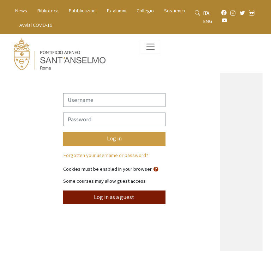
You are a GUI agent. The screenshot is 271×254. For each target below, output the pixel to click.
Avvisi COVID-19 (35, 25)
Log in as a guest (114, 197)
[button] (157, 169)
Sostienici (174, 10)
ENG (207, 21)
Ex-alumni (116, 10)
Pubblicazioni (83, 10)
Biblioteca (48, 10)
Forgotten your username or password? (105, 155)
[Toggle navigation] (150, 47)
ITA (206, 13)
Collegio (145, 10)
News (21, 10)
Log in (114, 138)
